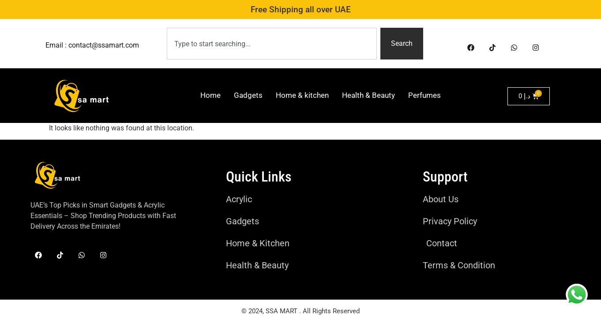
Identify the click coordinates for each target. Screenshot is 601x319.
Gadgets (248, 95)
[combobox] (272, 43)
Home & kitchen (302, 95)
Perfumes (424, 95)
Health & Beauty (368, 95)
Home (210, 95)
